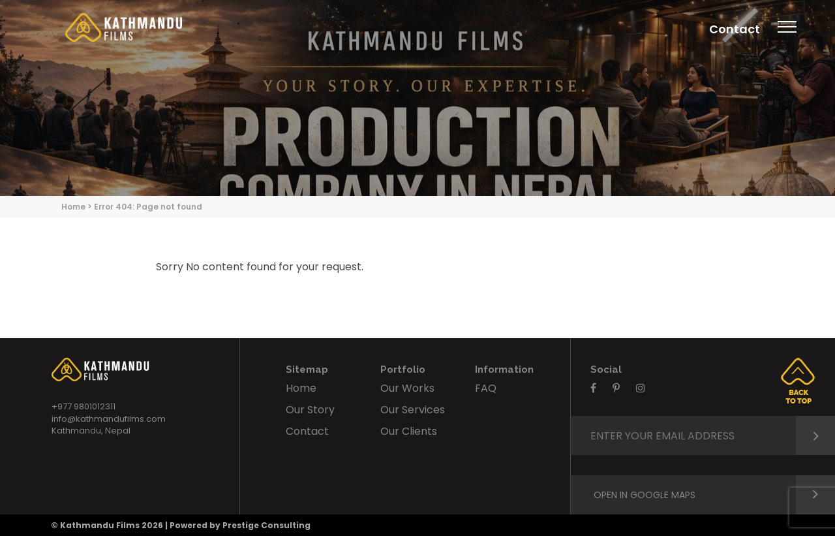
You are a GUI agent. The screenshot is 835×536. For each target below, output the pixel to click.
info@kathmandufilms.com (109, 419)
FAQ (485, 388)
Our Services (412, 409)
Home (73, 206)
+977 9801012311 (83, 406)
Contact (734, 29)
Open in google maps (714, 494)
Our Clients (408, 431)
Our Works (407, 388)
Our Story (310, 409)
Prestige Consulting (266, 525)
